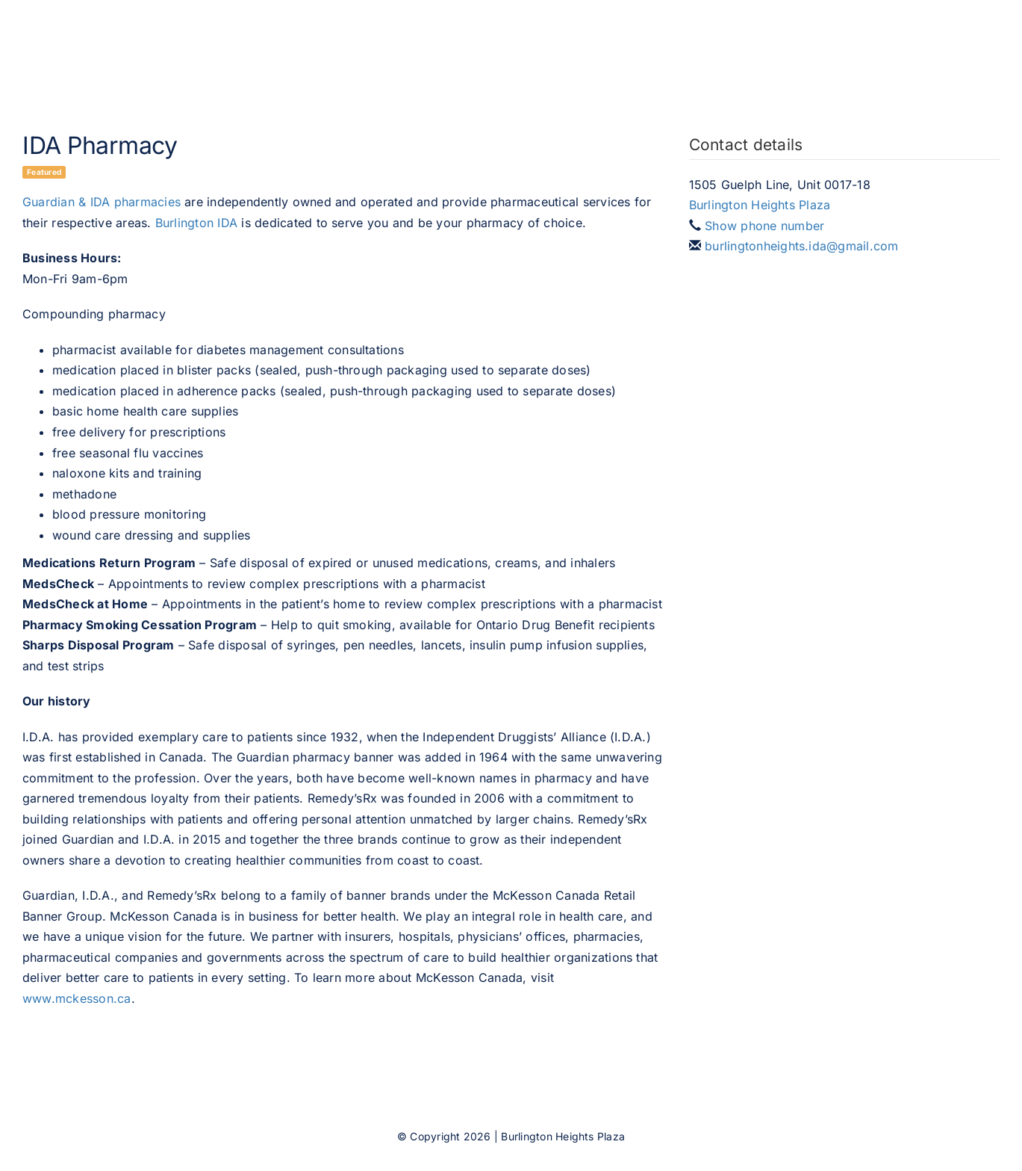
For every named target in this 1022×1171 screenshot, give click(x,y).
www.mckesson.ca (76, 998)
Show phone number (764, 225)
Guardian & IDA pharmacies (101, 201)
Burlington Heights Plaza (760, 204)
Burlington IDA (196, 222)
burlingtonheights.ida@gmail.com (801, 245)
